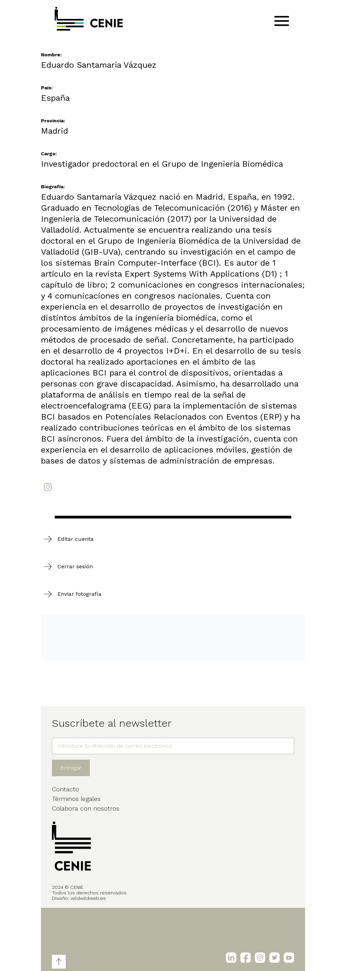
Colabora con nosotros (85, 808)
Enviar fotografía (79, 594)
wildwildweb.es (88, 898)
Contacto (65, 789)
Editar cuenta (75, 539)
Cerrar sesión (75, 566)
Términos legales (76, 798)
